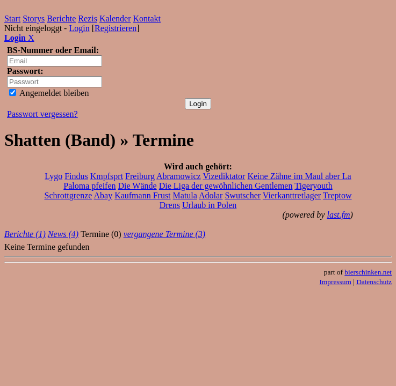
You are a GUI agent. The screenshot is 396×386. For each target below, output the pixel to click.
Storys (34, 18)
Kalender (115, 18)
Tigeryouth (313, 185)
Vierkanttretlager (292, 195)
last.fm (338, 214)
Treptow (337, 195)
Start (12, 18)
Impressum (335, 282)
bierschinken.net (368, 272)
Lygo (53, 176)
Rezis (87, 18)
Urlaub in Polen (209, 205)
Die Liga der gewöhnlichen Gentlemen (226, 185)
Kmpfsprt (106, 176)
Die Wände (137, 185)
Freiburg (140, 176)
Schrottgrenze (68, 195)
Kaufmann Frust (142, 195)
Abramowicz (178, 176)
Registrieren (115, 28)
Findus (76, 176)
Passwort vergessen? (42, 113)
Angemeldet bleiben (49, 93)
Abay (102, 195)
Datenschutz (374, 282)
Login (79, 28)
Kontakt (147, 18)
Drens (170, 205)
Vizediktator (224, 176)
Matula (185, 195)
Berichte (61, 18)
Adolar (210, 195)
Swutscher (243, 195)
